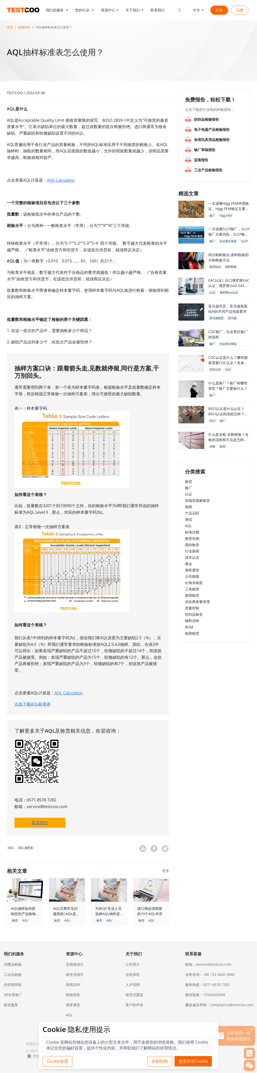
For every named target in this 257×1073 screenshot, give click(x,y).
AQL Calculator (61, 180)
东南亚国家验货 (197, 500)
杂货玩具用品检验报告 (212, 139)
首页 (10, 27)
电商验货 (192, 633)
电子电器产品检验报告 (212, 129)
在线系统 (133, 974)
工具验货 (192, 589)
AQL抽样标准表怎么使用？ (54, 27)
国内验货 (192, 544)
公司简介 (133, 964)
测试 (188, 519)
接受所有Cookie (193, 1061)
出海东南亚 (194, 582)
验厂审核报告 (204, 149)
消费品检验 (13, 964)
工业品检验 (13, 974)
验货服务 (11, 1004)
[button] (57, 10)
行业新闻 (192, 551)
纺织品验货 (194, 614)
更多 (165, 870)
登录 (219, 10)
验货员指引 (75, 974)
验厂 (188, 487)
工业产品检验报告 (208, 170)
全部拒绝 (159, 1061)
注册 (239, 10)
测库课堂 (192, 570)
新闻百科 (24, 27)
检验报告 (73, 994)
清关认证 (192, 557)
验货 (188, 481)
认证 (188, 494)
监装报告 (201, 159)
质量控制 (192, 608)
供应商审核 (13, 984)
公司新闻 (192, 576)
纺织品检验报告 (206, 119)
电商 (188, 506)
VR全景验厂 (13, 994)
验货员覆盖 (134, 994)
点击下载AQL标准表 (32, 704)
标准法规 (192, 532)
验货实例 (192, 538)
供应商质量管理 (197, 601)
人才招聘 (133, 984)
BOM (189, 627)
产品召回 (192, 513)
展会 (188, 563)
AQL (188, 525)
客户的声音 (134, 1004)
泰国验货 (192, 595)
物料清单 (192, 620)
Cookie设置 (57, 1061)
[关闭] (252, 1029)
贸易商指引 (75, 964)
